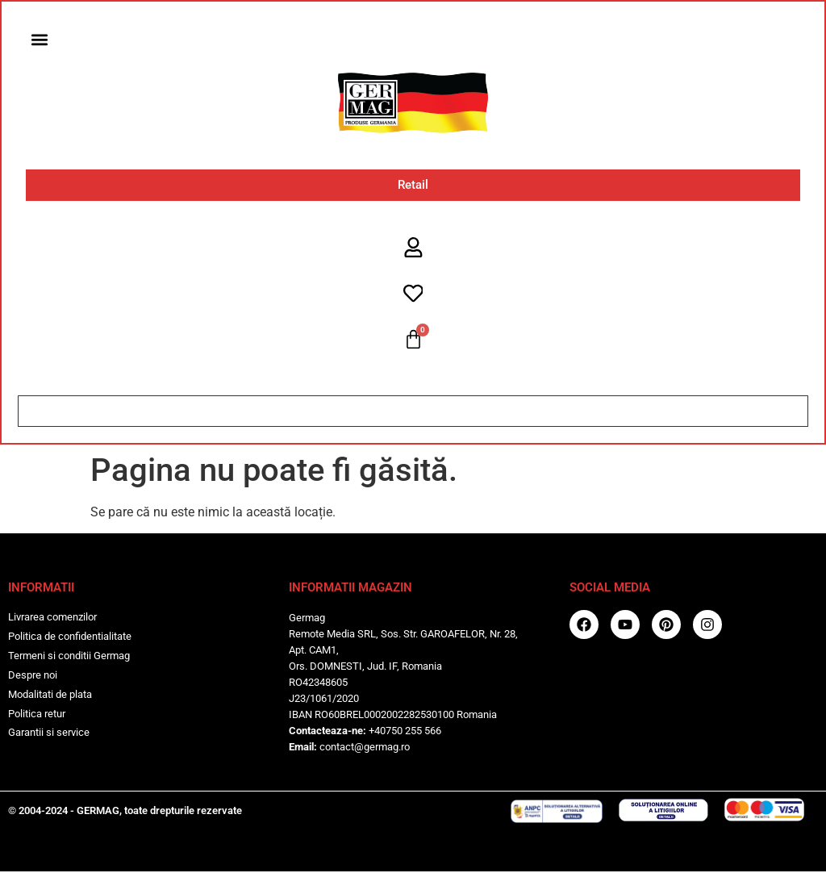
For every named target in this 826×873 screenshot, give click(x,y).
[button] (40, 40)
